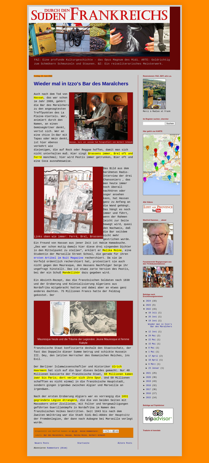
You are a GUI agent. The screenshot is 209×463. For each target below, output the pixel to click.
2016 (149, 393)
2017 (149, 389)
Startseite (83, 443)
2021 (149, 373)
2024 (149, 301)
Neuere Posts (42, 443)
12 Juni (153, 332)
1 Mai (152, 352)
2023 (149, 305)
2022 (149, 309)
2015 (149, 397)
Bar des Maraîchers (53, 435)
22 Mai (152, 340)
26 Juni (153, 317)
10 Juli (153, 313)
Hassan (68, 435)
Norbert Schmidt (97, 435)
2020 (149, 377)
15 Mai (152, 344)
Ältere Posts (125, 443)
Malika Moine (80, 435)
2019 (149, 381)
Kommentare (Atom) (57, 448)
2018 (149, 385)
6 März (152, 364)
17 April (153, 356)
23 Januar (154, 368)
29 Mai (152, 336)
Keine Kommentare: (90, 431)
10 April (153, 360)
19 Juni (153, 321)
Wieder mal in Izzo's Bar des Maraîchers (81, 83)
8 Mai (152, 348)
